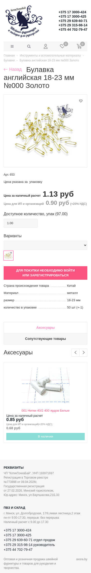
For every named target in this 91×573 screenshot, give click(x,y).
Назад (13, 69)
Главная (9, 55)
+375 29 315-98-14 (72, 25)
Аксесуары (45, 327)
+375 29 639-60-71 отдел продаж (29, 540)
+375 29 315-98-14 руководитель (29, 545)
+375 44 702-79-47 (72, 29)
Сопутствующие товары (45, 339)
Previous (76, 353)
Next (83, 353)
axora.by (81, 559)
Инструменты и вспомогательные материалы (50, 55)
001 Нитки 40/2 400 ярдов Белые (45, 410)
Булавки (9, 60)
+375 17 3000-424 (72, 12)
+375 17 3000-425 (72, 16)
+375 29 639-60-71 (72, 21)
